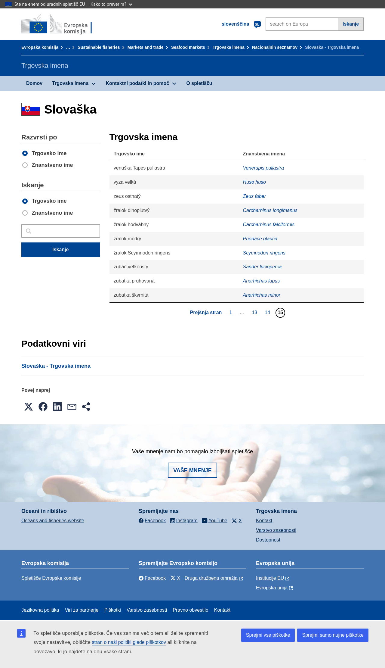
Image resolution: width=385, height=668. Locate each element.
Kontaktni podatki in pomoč (137, 83)
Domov (34, 83)
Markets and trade (146, 47)
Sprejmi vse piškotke (268, 635)
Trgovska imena (229, 47)
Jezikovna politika (40, 610)
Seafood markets (188, 47)
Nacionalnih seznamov (274, 47)
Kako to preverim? (111, 4)
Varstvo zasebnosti (276, 530)
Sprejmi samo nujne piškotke (333, 635)
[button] (29, 407)
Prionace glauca (260, 238)
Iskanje (351, 24)
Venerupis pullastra (263, 167)
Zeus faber (254, 196)
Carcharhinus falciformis (269, 224)
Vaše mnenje (192, 470)
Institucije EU (270, 578)
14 (268, 312)
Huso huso (254, 182)
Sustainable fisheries (99, 47)
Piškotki (112, 610)
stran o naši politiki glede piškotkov (129, 642)
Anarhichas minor (262, 295)
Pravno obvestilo (190, 610)
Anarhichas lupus (261, 280)
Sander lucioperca (262, 266)
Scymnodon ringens (264, 252)
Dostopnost (268, 539)
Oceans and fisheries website (52, 520)
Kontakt (264, 520)
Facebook (152, 578)
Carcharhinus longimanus (270, 210)
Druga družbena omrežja (211, 578)
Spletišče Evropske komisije (51, 578)
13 (255, 312)
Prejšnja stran (206, 312)
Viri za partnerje (82, 610)
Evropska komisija (39, 47)
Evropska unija (272, 587)
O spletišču (199, 83)
